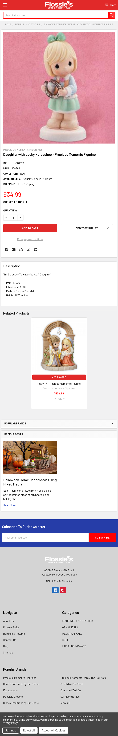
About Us (8, 621)
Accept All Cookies (53, 730)
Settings (10, 730)
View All (65, 702)
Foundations (10, 690)
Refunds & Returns (14, 633)
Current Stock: (15, 202)
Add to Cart (59, 377)
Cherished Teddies (71, 690)
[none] (59, 88)
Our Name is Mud (70, 696)
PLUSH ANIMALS (72, 633)
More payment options (30, 239)
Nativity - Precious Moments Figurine (59, 383)
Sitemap (8, 652)
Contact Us (9, 639)
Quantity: (10, 210)
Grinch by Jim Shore (71, 684)
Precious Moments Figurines (19, 677)
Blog (5, 646)
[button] (87, 228)
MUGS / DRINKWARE (74, 646)
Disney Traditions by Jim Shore (21, 702)
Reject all (29, 730)
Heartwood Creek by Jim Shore (21, 684)
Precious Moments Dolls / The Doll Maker (83, 677)
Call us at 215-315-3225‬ (59, 580)
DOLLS (66, 639)
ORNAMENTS (70, 627)
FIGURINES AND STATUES (77, 621)
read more (9, 505)
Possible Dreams (13, 696)
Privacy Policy (11, 627)
